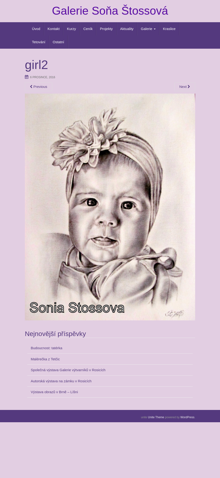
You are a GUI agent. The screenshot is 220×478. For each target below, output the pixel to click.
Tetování (38, 42)
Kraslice (169, 29)
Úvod (36, 29)
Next (184, 87)
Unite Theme (156, 417)
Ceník (87, 29)
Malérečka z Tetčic (45, 359)
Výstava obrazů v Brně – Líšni (54, 392)
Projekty (106, 29)
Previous (38, 87)
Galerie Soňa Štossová (110, 10)
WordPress (187, 417)
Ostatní (58, 42)
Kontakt (54, 29)
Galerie (148, 29)
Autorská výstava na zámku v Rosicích (61, 381)
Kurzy (71, 29)
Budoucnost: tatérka (46, 348)
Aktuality (127, 29)
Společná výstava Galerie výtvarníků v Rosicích (68, 370)
